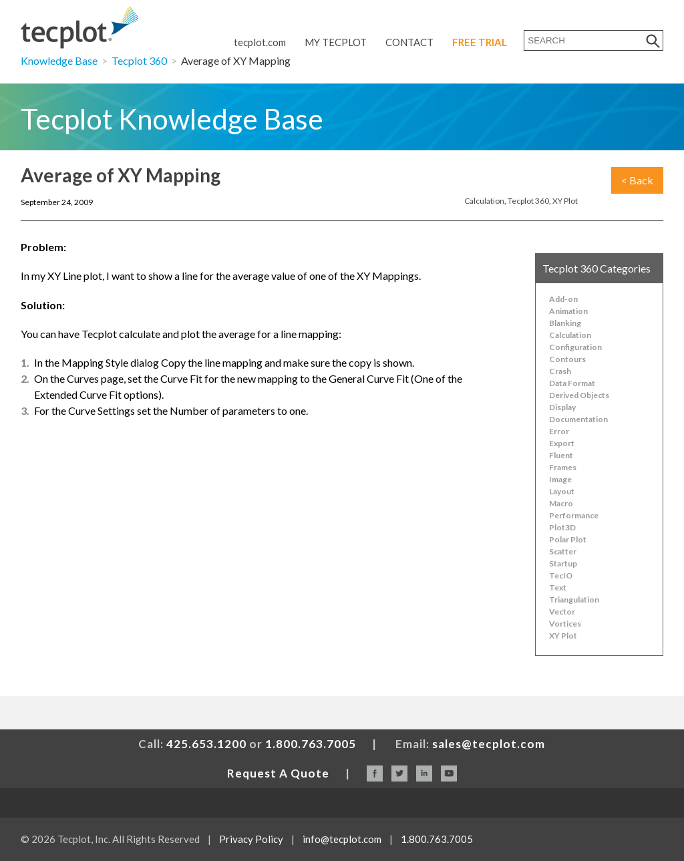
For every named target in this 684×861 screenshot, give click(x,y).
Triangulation (574, 599)
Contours (567, 359)
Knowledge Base (59, 60)
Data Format (572, 383)
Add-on (563, 299)
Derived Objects (579, 395)
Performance (573, 515)
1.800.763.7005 (310, 744)
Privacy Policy (251, 839)
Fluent (561, 455)
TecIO (560, 575)
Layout (561, 491)
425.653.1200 (206, 744)
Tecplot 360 (139, 60)
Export (561, 443)
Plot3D (562, 527)
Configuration (575, 347)
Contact (409, 42)
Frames (562, 467)
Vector (562, 612)
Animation (568, 311)
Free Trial (479, 42)
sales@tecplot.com (488, 744)
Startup (563, 563)
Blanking (565, 323)
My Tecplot (336, 42)
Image (560, 479)
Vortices (565, 624)
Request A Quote (278, 773)
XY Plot (565, 201)
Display (562, 407)
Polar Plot (567, 539)
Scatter (562, 551)
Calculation (484, 201)
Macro (561, 503)
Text (557, 587)
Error (559, 431)
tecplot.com (260, 42)
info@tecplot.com (342, 839)
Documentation (578, 419)
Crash (560, 371)
